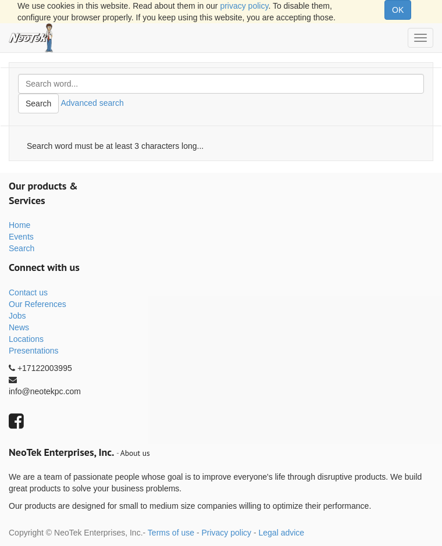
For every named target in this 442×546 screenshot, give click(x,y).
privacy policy (244, 5)
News (19, 327)
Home (19, 225)
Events (21, 236)
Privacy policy (226, 532)
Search (38, 103)
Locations (26, 339)
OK (398, 10)
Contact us (28, 292)
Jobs (17, 315)
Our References (37, 304)
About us (135, 453)
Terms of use (171, 532)
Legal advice (281, 532)
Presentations (34, 350)
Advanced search (91, 103)
